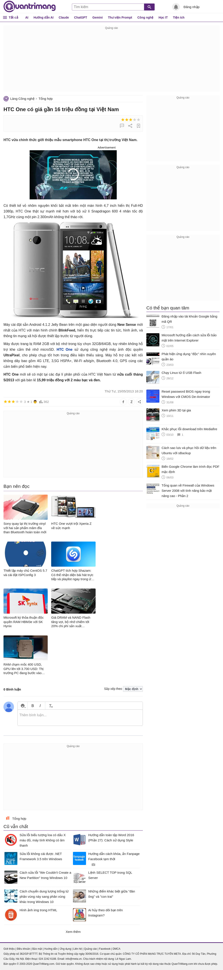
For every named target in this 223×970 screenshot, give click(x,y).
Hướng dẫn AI (44, 17)
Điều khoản (23, 948)
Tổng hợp (46, 98)
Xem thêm (73, 932)
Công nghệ (145, 17)
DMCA (116, 948)
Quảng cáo (90, 948)
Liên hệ (77, 948)
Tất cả (13, 17)
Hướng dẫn (50, 948)
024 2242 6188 (47, 958)
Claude (64, 17)
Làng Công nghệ (22, 98)
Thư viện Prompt (120, 17)
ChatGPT (80, 17)
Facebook (105, 948)
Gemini (97, 17)
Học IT (163, 17)
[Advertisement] (111, 61)
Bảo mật (37, 948)
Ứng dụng (65, 948)
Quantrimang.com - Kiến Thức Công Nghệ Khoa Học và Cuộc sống (29, 6)
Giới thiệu (9, 948)
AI (26, 17)
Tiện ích (178, 17)
